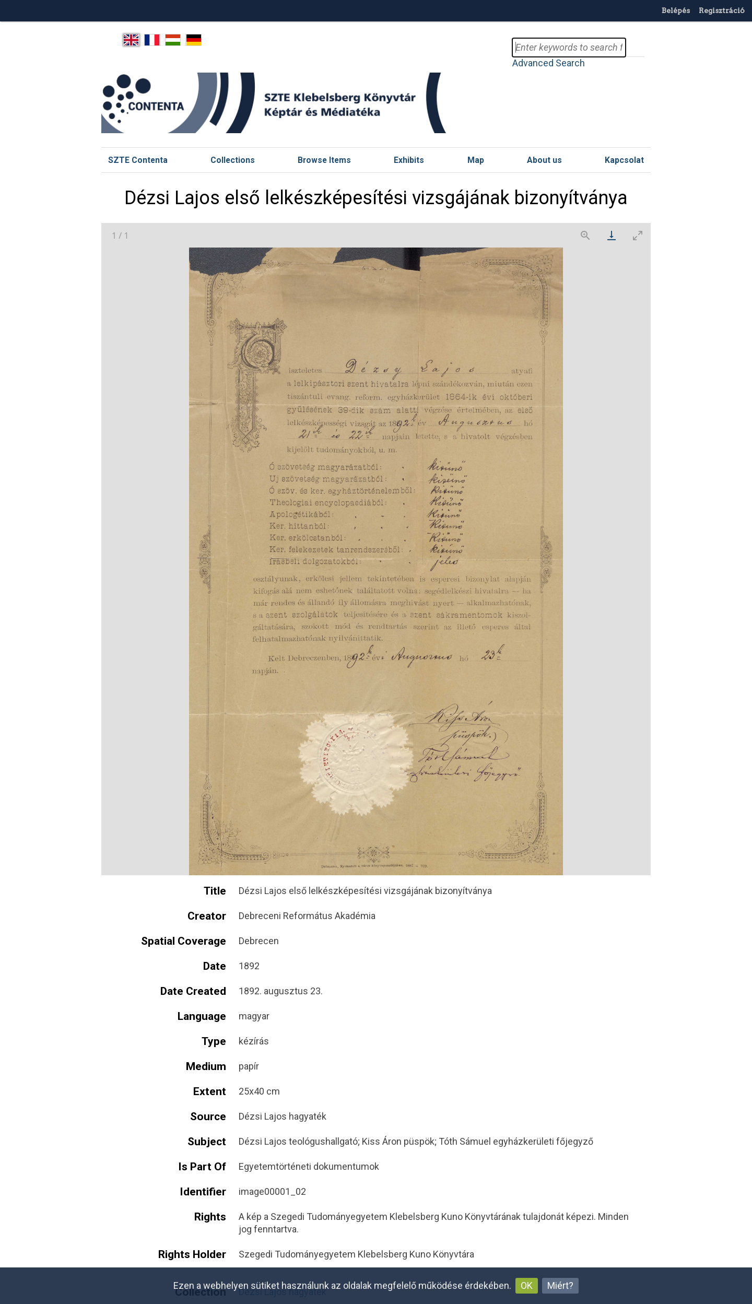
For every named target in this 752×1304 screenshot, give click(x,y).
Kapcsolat (624, 160)
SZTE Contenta (138, 160)
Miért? (560, 1285)
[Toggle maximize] (638, 235)
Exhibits (409, 160)
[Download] (611, 235)
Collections (232, 160)
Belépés (676, 10)
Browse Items (324, 160)
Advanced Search (548, 62)
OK (527, 1285)
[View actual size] (585, 235)
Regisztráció (722, 10)
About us (544, 160)
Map (475, 160)
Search (635, 47)
